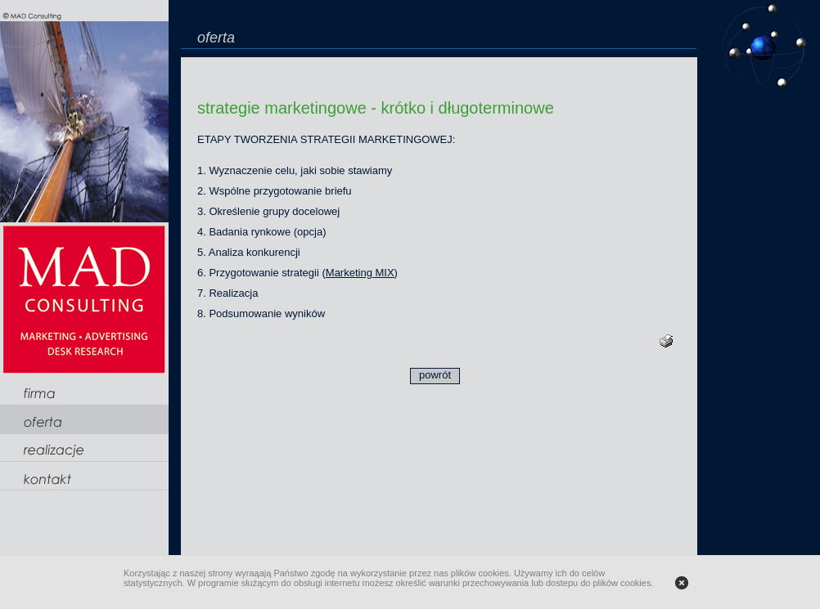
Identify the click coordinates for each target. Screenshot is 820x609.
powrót (435, 375)
